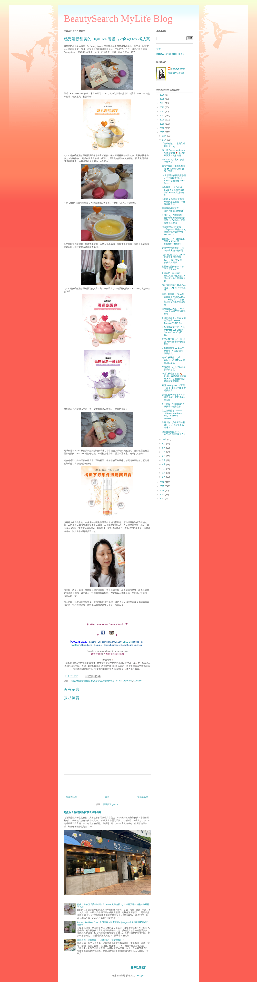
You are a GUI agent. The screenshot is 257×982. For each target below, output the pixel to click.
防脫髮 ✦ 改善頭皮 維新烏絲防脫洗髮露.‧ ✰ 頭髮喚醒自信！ (173, 202)
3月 (164, 468)
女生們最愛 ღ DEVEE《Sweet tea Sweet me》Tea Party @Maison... (172, 414)
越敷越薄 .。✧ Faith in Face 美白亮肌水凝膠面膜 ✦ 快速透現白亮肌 (173, 191)
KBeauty (137, 680)
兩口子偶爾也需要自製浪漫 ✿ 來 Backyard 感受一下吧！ (173, 169)
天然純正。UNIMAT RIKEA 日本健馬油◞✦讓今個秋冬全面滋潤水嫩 (173, 277)
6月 (164, 456)
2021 (162, 115)
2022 (162, 111)
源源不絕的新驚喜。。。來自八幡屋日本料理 (173, 209)
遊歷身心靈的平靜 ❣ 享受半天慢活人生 (173, 267)
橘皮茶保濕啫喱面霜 (80, 680)
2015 (162, 486)
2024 (162, 103)
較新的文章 (71, 796)
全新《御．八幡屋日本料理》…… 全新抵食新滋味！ (173, 425)
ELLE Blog (128, 642)
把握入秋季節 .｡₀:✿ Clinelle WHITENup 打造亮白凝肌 (173, 360)
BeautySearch (178, 69)
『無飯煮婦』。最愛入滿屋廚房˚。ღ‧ (173, 144)
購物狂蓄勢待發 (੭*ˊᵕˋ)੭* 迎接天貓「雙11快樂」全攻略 (174, 397)
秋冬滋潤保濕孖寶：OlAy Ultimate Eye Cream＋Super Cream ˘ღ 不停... (173, 331)
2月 (164, 472)
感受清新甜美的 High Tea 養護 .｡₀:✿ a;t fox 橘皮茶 (174, 287)
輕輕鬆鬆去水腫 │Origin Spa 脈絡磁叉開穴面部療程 (174, 311)
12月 (164, 136)
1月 (164, 477)
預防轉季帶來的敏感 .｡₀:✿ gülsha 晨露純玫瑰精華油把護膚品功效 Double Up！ (174, 231)
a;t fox (118, 680)
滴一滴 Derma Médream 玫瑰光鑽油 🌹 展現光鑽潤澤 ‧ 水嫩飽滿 (173, 153)
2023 (162, 107)
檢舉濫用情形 (138, 967)
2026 (162, 95)
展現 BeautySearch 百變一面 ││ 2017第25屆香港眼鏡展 (174, 388)
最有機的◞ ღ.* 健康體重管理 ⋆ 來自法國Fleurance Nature (173, 241)
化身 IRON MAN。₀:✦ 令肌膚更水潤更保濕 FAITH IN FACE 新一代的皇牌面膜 (173, 259)
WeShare (76, 645)
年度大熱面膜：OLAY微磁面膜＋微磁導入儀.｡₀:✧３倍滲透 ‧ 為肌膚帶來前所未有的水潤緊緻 (173, 299)
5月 (164, 460)
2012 (162, 498)
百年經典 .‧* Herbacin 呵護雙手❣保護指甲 (173, 405)
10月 (164, 439)
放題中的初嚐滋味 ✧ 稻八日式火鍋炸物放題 (173, 249)
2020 (162, 119)
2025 (162, 99)
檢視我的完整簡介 (176, 73)
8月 (164, 448)
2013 (162, 494)
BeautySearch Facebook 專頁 (170, 54)
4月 (164, 464)
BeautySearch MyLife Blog (118, 18)
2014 (162, 490)
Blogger (140, 975)
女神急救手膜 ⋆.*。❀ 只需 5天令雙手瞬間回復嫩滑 (173, 341)
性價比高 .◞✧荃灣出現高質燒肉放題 (174, 368)
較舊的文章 (143, 796)
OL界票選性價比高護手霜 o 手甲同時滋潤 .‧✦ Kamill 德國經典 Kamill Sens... (174, 179)
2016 (162, 482)
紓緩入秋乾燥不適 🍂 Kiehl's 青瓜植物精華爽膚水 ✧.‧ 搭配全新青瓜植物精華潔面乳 (174, 377)
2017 (162, 132)
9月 (164, 443)
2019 (162, 124)
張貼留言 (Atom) (111, 804)
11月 (164, 140)
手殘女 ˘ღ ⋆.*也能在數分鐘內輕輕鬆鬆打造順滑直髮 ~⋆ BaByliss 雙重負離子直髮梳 (173, 219)
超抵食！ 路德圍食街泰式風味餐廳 (82, 812)
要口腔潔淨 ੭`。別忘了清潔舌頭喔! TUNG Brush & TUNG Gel (174, 320)
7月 (164, 452)
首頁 (107, 796)
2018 (162, 128)
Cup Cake (127, 680)
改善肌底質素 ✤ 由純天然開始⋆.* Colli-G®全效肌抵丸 (173, 351)
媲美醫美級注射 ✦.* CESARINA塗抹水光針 (174, 433)
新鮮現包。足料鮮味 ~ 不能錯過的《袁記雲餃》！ (100, 940)
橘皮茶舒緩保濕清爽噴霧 (103, 680)
